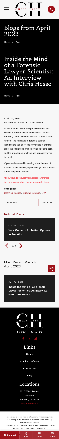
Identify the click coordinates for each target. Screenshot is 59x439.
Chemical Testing (12, 193)
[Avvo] (35, 338)
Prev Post (12, 202)
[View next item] (21, 245)
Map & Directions (29, 403)
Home (29, 354)
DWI (44, 193)
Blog (29, 375)
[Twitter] (29, 338)
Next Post (47, 202)
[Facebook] (23, 338)
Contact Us (29, 368)
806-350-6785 (29, 332)
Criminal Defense (31, 193)
